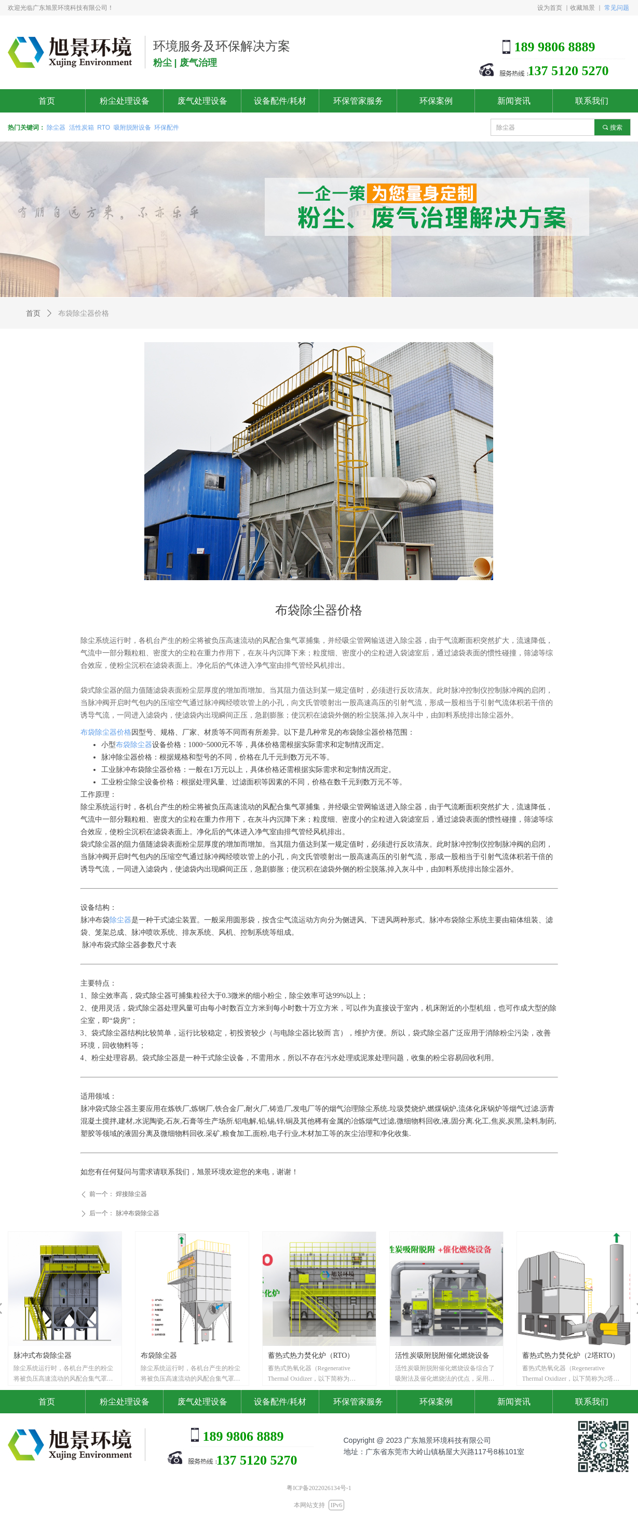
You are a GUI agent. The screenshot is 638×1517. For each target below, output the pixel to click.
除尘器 (56, 127)
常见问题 (616, 7)
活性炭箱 (81, 127)
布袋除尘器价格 (105, 732)
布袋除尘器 (134, 745)
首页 (33, 313)
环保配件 (166, 127)
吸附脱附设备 (132, 127)
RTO (103, 127)
